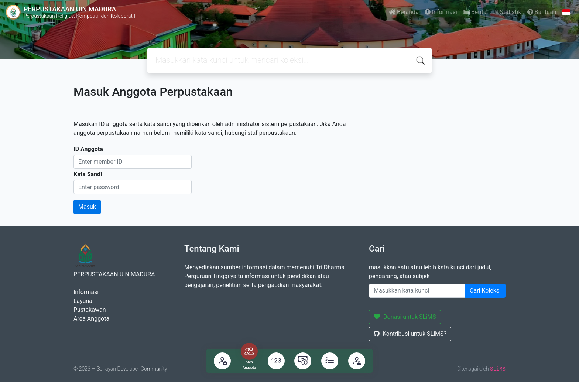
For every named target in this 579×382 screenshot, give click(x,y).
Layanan (84, 300)
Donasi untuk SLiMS (405, 316)
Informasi (441, 12)
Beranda (404, 12)
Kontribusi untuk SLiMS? (410, 333)
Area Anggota (91, 318)
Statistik (507, 12)
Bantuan (541, 12)
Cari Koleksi (485, 290)
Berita (475, 12)
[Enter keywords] (417, 291)
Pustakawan (89, 309)
